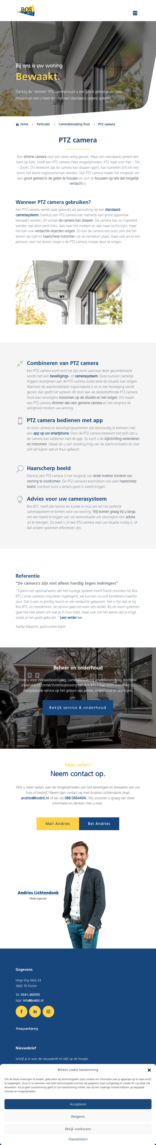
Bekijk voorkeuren (78, 1129)
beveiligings (59, 376)
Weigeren (78, 1117)
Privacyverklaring (78, 1138)
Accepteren (78, 1104)
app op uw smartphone (51, 433)
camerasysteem (86, 376)
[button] (149, 1070)
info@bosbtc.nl (33, 1001)
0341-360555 (30, 995)
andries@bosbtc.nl (35, 798)
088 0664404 (75, 798)
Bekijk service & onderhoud (77, 707)
